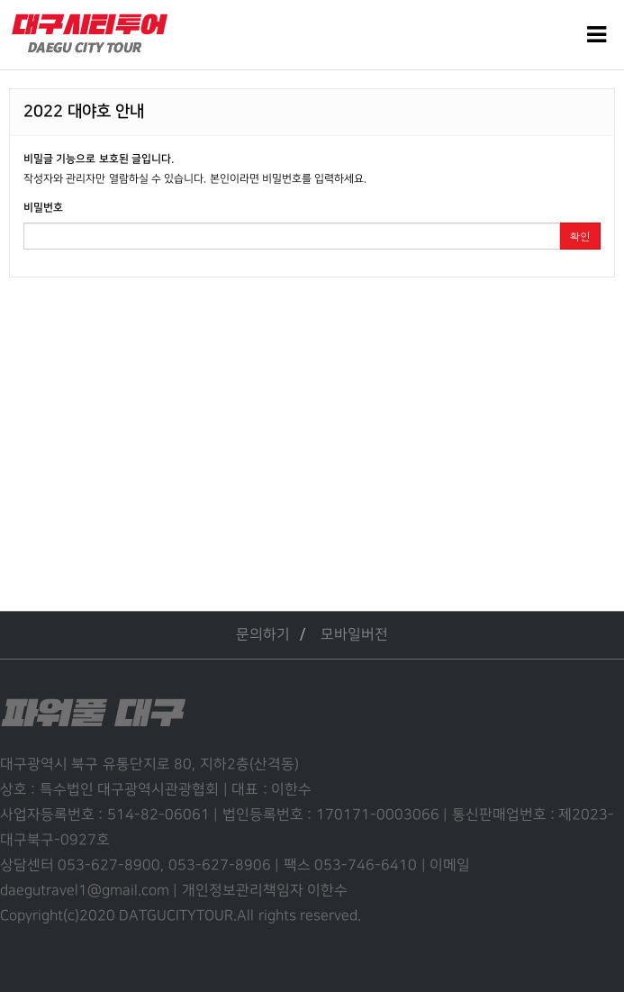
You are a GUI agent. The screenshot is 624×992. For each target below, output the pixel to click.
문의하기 (263, 634)
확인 (580, 235)
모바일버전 (354, 634)
